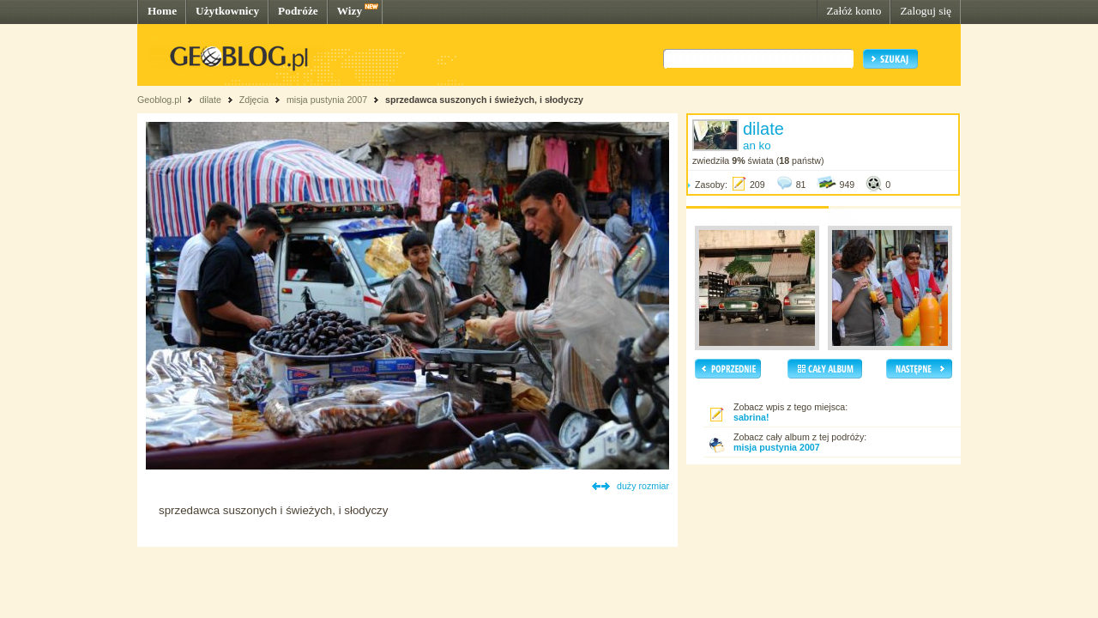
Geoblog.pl (159, 99)
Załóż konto (853, 10)
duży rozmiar (643, 486)
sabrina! (751, 417)
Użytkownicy (227, 10)
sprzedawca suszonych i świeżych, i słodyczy (484, 99)
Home (162, 10)
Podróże (298, 10)
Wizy (349, 10)
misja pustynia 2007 (327, 99)
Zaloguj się (925, 10)
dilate (209, 99)
